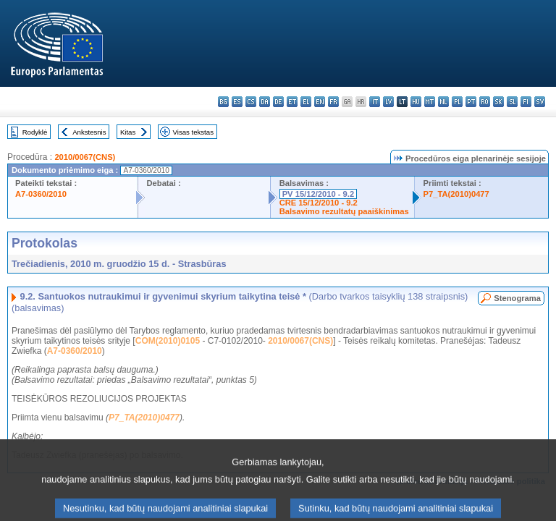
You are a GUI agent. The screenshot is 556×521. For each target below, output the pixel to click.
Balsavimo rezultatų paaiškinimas (344, 211)
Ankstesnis (89, 132)
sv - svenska (539, 101)
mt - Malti (429, 101)
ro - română (484, 101)
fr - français (333, 101)
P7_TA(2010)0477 (456, 194)
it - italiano (374, 101)
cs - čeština (250, 101)
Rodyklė (35, 132)
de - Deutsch (278, 101)
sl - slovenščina (512, 101)
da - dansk (264, 101)
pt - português (471, 101)
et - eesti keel (292, 101)
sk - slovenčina (498, 101)
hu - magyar (415, 101)
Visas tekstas (193, 132)
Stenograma (517, 298)
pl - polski (457, 101)
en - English (319, 101)
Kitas (127, 132)
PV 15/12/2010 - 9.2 (318, 194)
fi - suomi (526, 101)
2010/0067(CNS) (84, 157)
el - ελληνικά (305, 101)
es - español (237, 101)
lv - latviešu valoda (388, 101)
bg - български (223, 101)
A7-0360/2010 (41, 194)
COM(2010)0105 (167, 341)
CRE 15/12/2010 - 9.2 (318, 202)
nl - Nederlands (443, 101)
